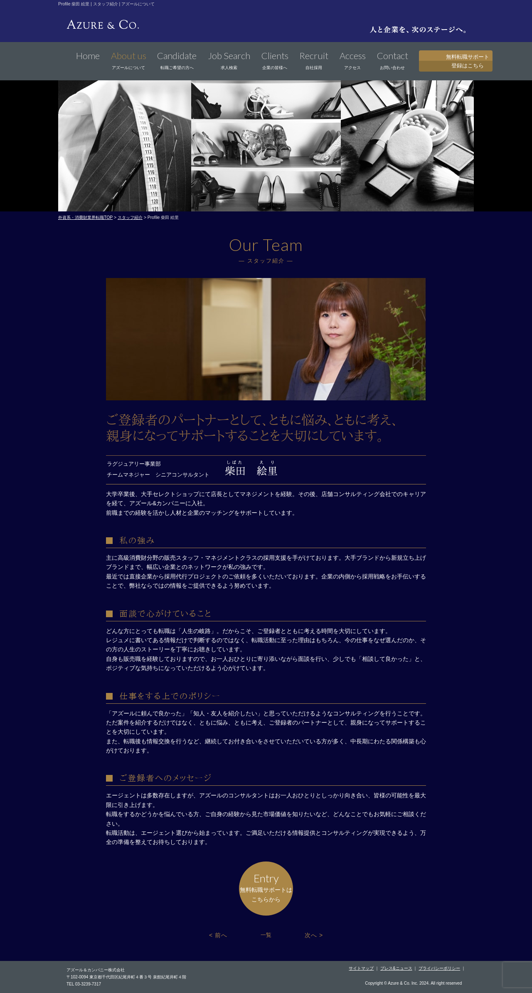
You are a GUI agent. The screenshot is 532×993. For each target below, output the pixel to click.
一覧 (266, 935)
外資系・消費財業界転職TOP (85, 217)
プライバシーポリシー (439, 968)
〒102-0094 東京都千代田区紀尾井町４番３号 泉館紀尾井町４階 (126, 977)
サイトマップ (361, 968)
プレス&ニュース (396, 968)
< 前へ (218, 935)
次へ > (314, 935)
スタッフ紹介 (130, 217)
